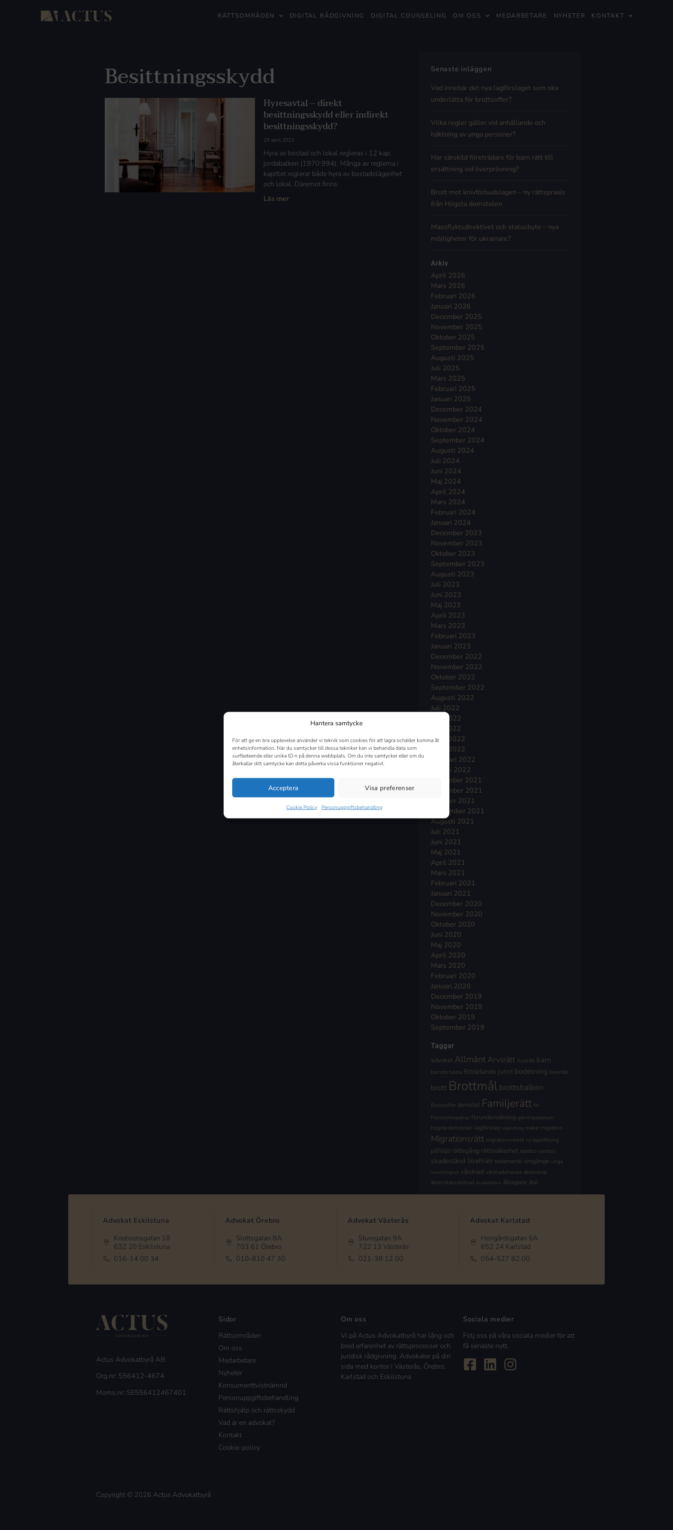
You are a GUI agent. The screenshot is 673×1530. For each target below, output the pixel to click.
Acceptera (283, 787)
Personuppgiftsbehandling (351, 807)
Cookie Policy (301, 807)
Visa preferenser (389, 787)
